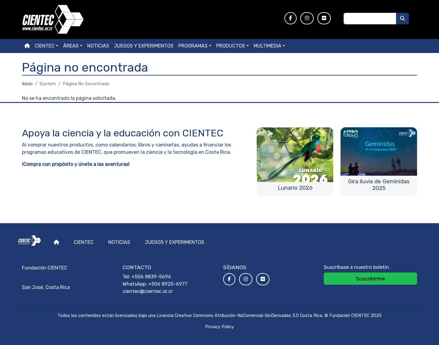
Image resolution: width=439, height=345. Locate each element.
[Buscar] (402, 18)
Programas (193, 46)
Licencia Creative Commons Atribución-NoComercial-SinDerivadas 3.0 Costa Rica (239, 315)
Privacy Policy (219, 326)
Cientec (84, 242)
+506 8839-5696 (151, 277)
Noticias (98, 46)
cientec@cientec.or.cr (148, 291)
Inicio (27, 83)
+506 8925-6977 (167, 284)
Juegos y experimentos (143, 46)
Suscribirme (370, 279)
